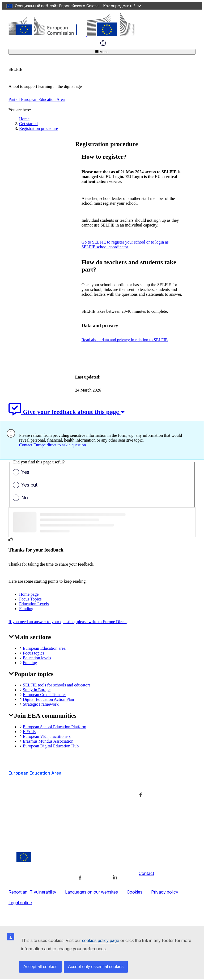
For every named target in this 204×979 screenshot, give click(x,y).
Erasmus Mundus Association (48, 741)
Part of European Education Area (36, 99)
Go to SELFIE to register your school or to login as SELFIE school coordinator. (125, 244)
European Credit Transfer (44, 694)
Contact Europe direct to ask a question (52, 445)
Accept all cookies (40, 966)
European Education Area (34, 773)
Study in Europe (36, 690)
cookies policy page (100, 940)
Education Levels (34, 604)
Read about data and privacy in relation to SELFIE (125, 340)
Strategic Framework (41, 704)
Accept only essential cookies (96, 966)
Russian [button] (103, 43)
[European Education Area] (71, 34)
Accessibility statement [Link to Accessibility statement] (30, 819)
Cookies (134, 892)
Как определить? (122, 5)
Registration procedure (38, 128)
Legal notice (20, 902)
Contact (146, 873)
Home (24, 119)
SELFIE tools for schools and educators (57, 685)
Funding (26, 608)
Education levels (37, 658)
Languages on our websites (91, 892)
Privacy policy (164, 892)
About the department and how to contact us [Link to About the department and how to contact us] (98, 787)
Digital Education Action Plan (48, 699)
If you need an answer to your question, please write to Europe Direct (67, 621)
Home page (29, 594)
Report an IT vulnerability (32, 892)
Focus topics (33, 653)
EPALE (29, 731)
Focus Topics (30, 599)
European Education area (44, 648)
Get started (28, 123)
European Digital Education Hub (51, 746)
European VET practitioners (47, 736)
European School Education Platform (54, 727)
